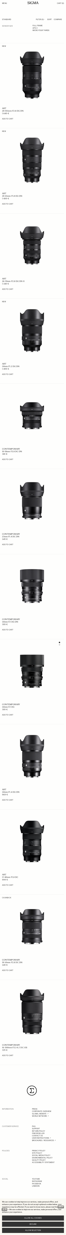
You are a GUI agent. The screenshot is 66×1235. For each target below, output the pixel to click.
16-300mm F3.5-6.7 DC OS (14, 1047)
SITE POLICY (37, 1153)
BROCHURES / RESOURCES (43, 1140)
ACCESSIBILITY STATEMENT (43, 1162)
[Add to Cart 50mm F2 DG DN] (7, 630)
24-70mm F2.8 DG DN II (13, 281)
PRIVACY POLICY (38, 1151)
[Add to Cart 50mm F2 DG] (7, 715)
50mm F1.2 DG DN (10, 366)
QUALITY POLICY (39, 1160)
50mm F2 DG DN (10, 622)
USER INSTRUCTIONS (40, 1138)
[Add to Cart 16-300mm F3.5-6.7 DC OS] (7, 1055)
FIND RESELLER (38, 1133)
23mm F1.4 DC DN (10, 536)
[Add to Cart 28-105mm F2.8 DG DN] (7, 119)
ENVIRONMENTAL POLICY (42, 1158)
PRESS (34, 1109)
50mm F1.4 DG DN (10, 792)
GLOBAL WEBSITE (39, 1114)
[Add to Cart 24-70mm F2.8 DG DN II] (7, 289)
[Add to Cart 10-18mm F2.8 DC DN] (7, 459)
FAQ (33, 1126)
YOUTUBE (36, 1179)
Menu (4, 3)
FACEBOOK (36, 1184)
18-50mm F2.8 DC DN (12, 962)
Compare (58, 19)
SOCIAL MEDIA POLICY (41, 1155)
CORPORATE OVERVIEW (41, 1111)
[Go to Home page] (33, 3)
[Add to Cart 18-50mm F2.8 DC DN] (7, 970)
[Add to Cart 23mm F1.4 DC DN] (7, 545)
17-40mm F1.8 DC (10, 877)
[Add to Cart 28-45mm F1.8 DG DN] (7, 204)
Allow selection (33, 1230)
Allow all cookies (33, 1218)
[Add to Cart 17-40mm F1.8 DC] (7, 885)
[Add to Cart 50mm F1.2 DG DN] (7, 374)
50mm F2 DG (8, 707)
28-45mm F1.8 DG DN (12, 196)
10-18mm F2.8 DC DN (12, 451)
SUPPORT (36, 1129)
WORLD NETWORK (39, 1116)
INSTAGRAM (37, 1181)
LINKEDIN (35, 1186)
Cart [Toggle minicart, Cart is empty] (60, 3)
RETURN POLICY (38, 1131)
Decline (33, 1224)
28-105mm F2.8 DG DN (13, 111)
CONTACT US (37, 1136)
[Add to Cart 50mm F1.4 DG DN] (7, 800)
